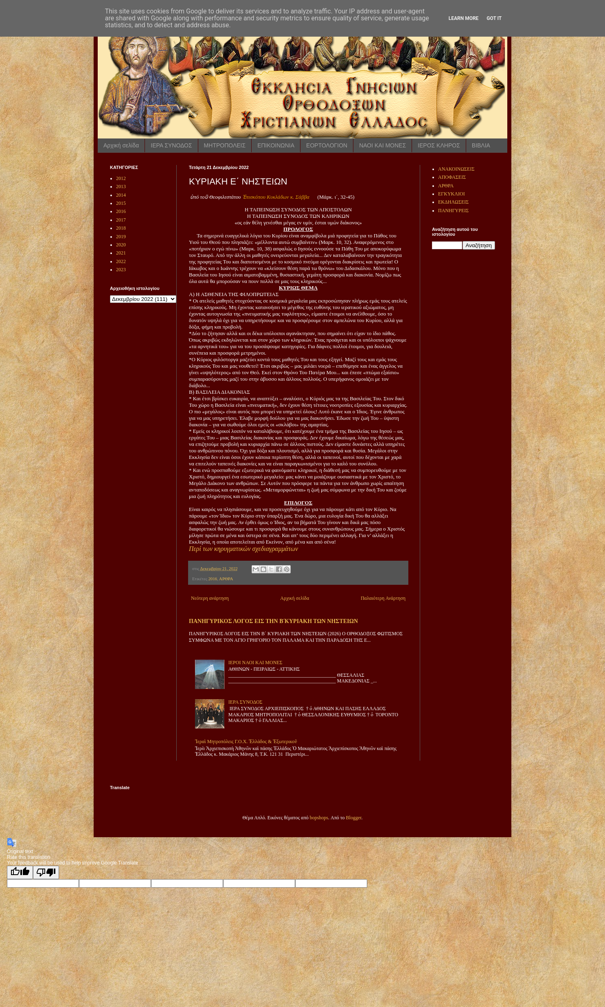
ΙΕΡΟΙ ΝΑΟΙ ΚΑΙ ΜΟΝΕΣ (255, 662)
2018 (121, 228)
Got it (494, 18)
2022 (121, 261)
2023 (121, 269)
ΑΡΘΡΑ (226, 578)
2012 (121, 178)
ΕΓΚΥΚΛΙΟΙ (451, 194)
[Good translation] (20, 872)
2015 (121, 203)
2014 (121, 195)
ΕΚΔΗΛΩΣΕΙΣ (453, 202)
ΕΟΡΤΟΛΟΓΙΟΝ (326, 145)
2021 (121, 253)
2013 (121, 186)
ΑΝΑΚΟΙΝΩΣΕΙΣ (456, 169)
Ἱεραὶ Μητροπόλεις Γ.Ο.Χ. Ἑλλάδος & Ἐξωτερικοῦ (246, 741)
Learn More (464, 18)
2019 (121, 236)
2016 (212, 578)
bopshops (319, 818)
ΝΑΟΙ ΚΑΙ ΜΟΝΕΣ (382, 145)
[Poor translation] (46, 872)
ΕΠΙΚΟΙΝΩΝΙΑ (275, 145)
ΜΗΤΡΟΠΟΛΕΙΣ (225, 145)
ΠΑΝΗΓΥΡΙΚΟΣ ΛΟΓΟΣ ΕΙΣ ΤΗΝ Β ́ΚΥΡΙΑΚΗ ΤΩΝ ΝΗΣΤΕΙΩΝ (273, 621)
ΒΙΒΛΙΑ (481, 145)
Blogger (354, 818)
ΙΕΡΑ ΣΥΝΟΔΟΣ (171, 145)
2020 (121, 245)
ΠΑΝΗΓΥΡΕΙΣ (453, 210)
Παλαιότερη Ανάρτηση (383, 598)
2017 (121, 220)
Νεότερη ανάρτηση (210, 598)
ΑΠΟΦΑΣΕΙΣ (452, 177)
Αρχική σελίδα (121, 145)
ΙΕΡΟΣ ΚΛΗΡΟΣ (439, 145)
